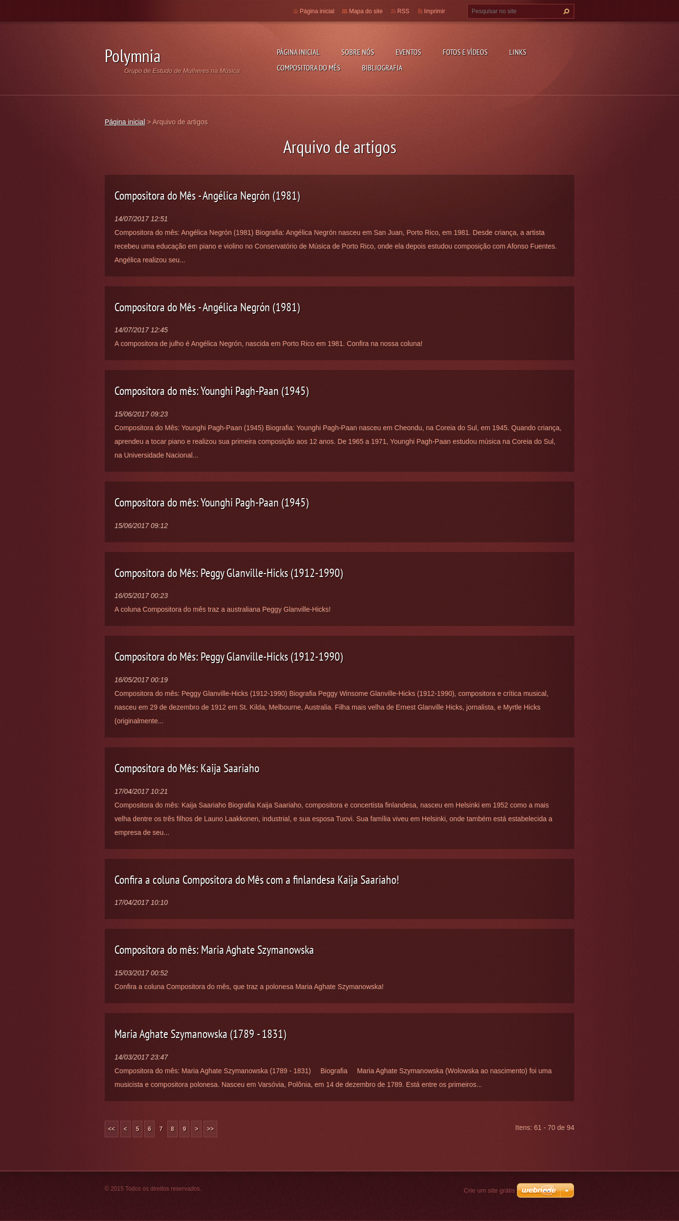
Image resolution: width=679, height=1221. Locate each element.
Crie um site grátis (489, 1190)
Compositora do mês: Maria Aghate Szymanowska (214, 949)
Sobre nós (357, 52)
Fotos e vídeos (465, 52)
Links (517, 52)
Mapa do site (366, 11)
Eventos (408, 52)
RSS (403, 11)
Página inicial (298, 52)
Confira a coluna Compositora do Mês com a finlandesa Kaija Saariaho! (256, 879)
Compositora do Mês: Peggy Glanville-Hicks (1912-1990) (228, 572)
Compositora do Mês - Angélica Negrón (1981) (207, 195)
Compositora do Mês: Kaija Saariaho (186, 768)
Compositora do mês (308, 67)
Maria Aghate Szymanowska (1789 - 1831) (200, 1033)
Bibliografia (382, 67)
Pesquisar (565, 11)
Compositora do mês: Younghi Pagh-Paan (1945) (211, 390)
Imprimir (434, 11)
